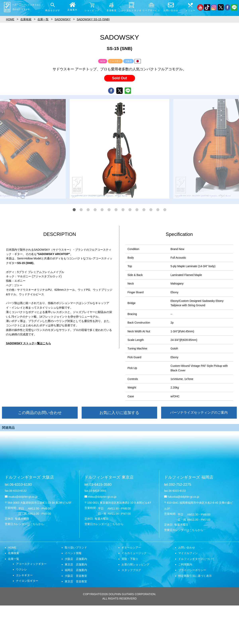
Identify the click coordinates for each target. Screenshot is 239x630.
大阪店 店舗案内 (76, 558)
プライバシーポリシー (192, 570)
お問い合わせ (186, 547)
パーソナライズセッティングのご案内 (199, 412)
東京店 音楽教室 (76, 581)
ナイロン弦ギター (27, 580)
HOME (12, 547)
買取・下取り (129, 558)
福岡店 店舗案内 (76, 570)
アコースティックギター (31, 563)
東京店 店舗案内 (76, 564)
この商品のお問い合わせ (40, 412)
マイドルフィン (188, 553)
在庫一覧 (13, 558)
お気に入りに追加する (119, 412)
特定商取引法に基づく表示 (195, 575)
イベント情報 (73, 553)
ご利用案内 (185, 564)
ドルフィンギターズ (29, 477)
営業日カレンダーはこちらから (24, 524)
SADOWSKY (63, 19)
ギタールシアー (131, 547)
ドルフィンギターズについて (196, 558)
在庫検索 (13, 553)
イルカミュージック (134, 553)
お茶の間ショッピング (135, 564)
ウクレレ (21, 569)
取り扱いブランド (76, 547)
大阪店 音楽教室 (76, 575)
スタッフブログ (131, 570)
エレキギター (24, 575)
